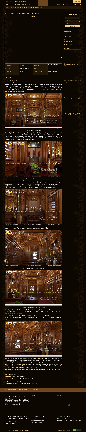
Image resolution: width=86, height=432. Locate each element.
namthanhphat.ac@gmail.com (12, 421)
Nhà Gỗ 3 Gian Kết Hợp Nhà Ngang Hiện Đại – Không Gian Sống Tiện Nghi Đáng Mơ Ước (72, 81)
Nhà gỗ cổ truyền (10, 390)
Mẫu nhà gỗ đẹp (26, 4)
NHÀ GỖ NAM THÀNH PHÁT (19, 376)
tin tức (69, 4)
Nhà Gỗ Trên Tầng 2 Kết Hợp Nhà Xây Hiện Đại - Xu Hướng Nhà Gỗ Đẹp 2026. (72, 114)
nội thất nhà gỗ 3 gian (16, 80)
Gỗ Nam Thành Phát (14, 374)
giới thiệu (8, 4)
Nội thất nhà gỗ (24, 390)
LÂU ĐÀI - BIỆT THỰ (68, 44)
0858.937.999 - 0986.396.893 (11, 423)
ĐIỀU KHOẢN (27, 430)
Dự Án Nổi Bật (16, 4)
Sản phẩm (36, 390)
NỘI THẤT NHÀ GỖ (67, 39)
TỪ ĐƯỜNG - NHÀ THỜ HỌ (69, 36)
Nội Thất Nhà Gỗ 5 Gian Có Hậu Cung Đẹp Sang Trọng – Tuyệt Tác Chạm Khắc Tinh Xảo (72, 98)
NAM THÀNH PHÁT (8, 430)
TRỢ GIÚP (22, 430)
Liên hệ (75, 4)
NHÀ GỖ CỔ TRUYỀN (68, 34)
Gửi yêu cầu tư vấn (77, 1)
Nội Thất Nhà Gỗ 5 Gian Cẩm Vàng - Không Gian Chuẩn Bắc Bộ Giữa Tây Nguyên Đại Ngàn (72, 64)
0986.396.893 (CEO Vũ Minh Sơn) (64, 425)
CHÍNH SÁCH (15, 430)
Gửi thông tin (72, 26)
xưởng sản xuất (60, 4)
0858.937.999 (8, 1)
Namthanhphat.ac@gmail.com (21, 1)
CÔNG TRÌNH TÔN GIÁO (68, 41)
